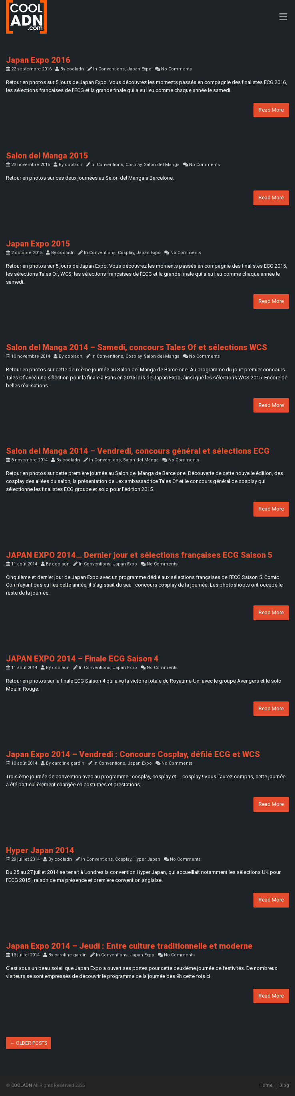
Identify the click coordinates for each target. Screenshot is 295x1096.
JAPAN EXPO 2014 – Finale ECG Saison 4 (82, 658)
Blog (284, 1085)
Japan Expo (139, 69)
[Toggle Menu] (283, 17)
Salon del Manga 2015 (47, 155)
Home (266, 1085)
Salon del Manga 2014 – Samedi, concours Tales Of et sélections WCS (136, 347)
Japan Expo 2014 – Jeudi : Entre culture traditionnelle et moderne (129, 946)
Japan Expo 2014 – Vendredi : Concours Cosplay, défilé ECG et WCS (133, 754)
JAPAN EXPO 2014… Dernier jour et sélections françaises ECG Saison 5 (139, 555)
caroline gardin (68, 763)
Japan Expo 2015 (38, 243)
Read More (271, 110)
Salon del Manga (161, 164)
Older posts (28, 1043)
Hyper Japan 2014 (40, 850)
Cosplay (134, 164)
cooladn (75, 69)
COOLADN (21, 1085)
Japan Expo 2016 (38, 60)
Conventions (111, 69)
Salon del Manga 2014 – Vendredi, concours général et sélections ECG (137, 451)
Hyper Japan (147, 859)
